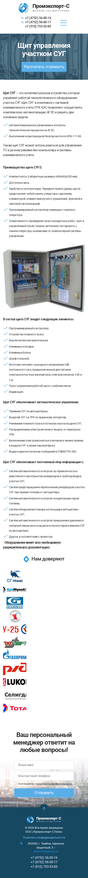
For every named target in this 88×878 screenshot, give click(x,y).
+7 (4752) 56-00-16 (38, 18)
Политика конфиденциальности (44, 837)
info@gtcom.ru (49, 851)
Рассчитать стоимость (44, 66)
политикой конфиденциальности (54, 783)
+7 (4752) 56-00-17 (38, 22)
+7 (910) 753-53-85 (38, 26)
